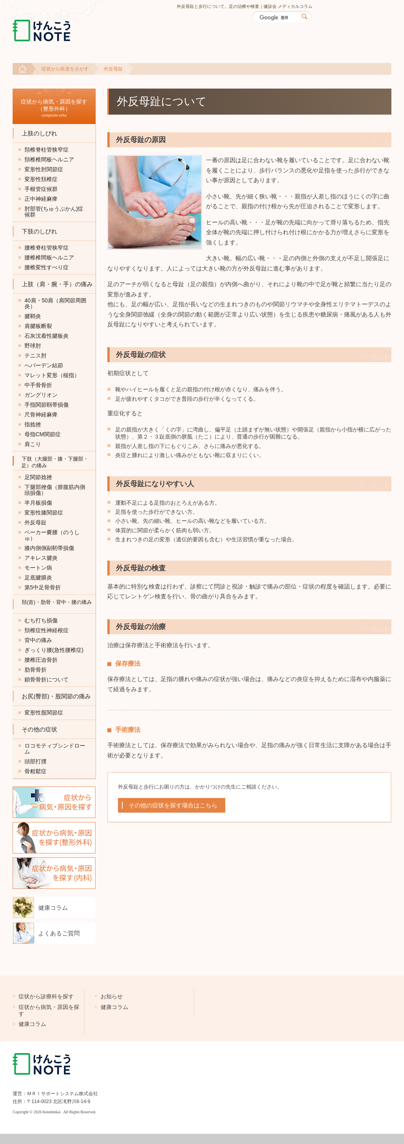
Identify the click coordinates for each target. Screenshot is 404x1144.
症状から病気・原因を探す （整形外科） (54, 108)
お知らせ (112, 996)
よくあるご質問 (59, 933)
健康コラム (53, 907)
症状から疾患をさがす (65, 69)
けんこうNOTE (57, 30)
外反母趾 (113, 69)
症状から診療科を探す (46, 996)
